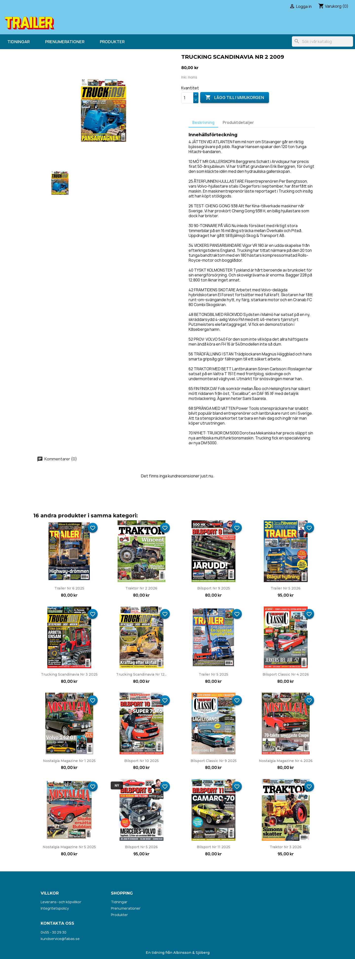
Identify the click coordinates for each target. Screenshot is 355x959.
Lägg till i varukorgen (234, 97)
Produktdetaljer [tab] (238, 122)
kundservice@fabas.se (60, 938)
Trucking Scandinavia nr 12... (141, 674)
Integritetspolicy (55, 908)
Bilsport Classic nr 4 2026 (286, 674)
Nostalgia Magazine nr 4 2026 (286, 761)
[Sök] (322, 41)
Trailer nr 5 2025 (213, 674)
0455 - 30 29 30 (53, 932)
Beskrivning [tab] (203, 122)
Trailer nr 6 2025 (69, 588)
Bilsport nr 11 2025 (213, 847)
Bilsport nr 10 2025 (141, 761)
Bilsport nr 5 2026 (141, 847)
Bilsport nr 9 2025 (213, 588)
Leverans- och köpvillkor (61, 902)
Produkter (112, 41)
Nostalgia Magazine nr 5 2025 (69, 847)
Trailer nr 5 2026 (286, 588)
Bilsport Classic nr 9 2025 (214, 761)
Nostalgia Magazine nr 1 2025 (69, 761)
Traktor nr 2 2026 (141, 588)
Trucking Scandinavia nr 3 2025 (69, 674)
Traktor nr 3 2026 (286, 847)
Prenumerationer (64, 41)
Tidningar (18, 41)
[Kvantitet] (187, 97)
